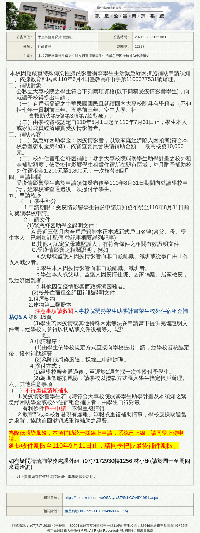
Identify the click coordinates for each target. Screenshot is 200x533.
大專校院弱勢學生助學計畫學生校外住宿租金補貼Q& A (98, 314)
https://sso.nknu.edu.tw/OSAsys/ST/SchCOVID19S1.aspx (111, 498)
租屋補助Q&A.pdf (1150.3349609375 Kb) (96, 511)
